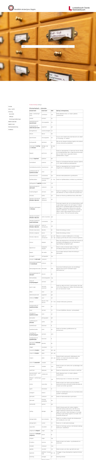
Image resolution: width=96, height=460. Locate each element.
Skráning (35, 104)
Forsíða (31, 104)
